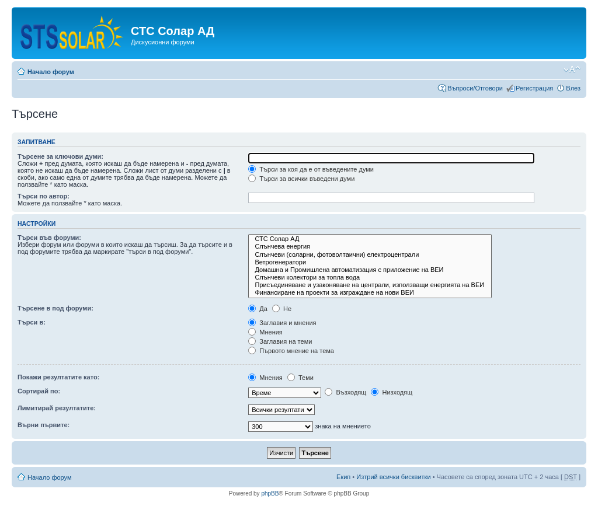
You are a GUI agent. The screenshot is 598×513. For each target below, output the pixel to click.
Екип (343, 476)
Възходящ (345, 392)
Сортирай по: (39, 391)
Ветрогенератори (370, 262)
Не (281, 308)
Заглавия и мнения (282, 322)
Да (257, 308)
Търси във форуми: (49, 237)
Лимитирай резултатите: (57, 407)
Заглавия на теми (280, 341)
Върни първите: (43, 424)
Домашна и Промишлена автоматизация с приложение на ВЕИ (370, 270)
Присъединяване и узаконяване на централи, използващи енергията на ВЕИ (370, 285)
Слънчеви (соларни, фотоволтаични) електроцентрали (370, 255)
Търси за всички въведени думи (301, 178)
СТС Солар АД (370, 239)
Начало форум (50, 71)
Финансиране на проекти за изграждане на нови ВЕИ (370, 292)
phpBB (270, 493)
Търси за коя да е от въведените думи (311, 169)
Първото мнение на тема (291, 350)
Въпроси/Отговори (475, 88)
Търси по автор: (43, 196)
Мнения (265, 332)
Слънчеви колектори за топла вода (370, 277)
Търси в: (32, 322)
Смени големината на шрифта (572, 69)
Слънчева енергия (370, 246)
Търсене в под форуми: (55, 308)
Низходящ (391, 392)
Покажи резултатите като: (58, 377)
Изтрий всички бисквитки (393, 476)
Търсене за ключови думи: (60, 156)
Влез (573, 88)
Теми (300, 377)
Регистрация (534, 88)
